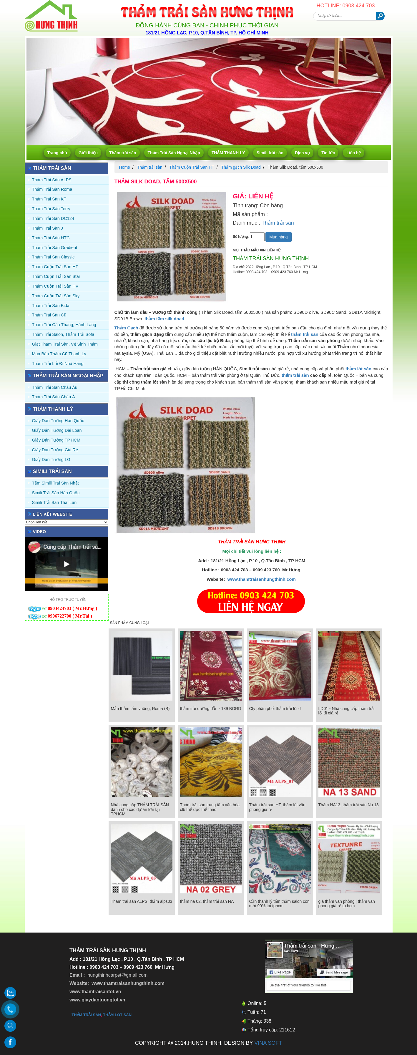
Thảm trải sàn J (47, 228)
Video (39, 531)
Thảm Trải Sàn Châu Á (53, 396)
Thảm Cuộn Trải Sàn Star (56, 276)
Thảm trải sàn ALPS (52, 180)
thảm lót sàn (117, 1015)
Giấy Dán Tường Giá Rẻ (55, 449)
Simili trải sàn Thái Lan (54, 502)
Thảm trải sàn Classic (53, 257)
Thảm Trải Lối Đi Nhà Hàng (58, 363)
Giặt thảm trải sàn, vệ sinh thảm (65, 344)
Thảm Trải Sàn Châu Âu (54, 387)
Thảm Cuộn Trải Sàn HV (55, 286)
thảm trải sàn (295, 375)
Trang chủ (57, 152)
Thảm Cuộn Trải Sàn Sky (56, 295)
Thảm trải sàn (122, 152)
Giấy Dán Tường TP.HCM (56, 440)
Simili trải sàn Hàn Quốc (56, 492)
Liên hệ (353, 152)
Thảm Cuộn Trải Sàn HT (55, 266)
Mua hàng (278, 237)
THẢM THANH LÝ (228, 152)
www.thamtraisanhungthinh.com (261, 579)
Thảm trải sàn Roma (52, 189)
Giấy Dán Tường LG (51, 459)
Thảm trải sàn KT (49, 199)
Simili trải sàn (270, 152)
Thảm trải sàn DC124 (53, 218)
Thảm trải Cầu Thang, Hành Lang (64, 324)
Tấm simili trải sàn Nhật (55, 483)
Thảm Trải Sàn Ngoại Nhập (174, 152)
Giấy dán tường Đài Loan (57, 430)
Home (124, 167)
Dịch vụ (302, 152)
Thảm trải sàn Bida (50, 305)
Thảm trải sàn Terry (51, 208)
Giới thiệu (88, 152)
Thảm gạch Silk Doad (241, 167)
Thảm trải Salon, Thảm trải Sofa (63, 334)
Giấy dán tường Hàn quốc (58, 420)
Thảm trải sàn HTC (51, 237)
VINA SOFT (268, 1043)
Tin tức (328, 152)
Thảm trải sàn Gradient (54, 247)
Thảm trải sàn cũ (49, 315)
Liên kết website (52, 514)
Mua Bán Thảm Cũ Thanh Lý (59, 353)
